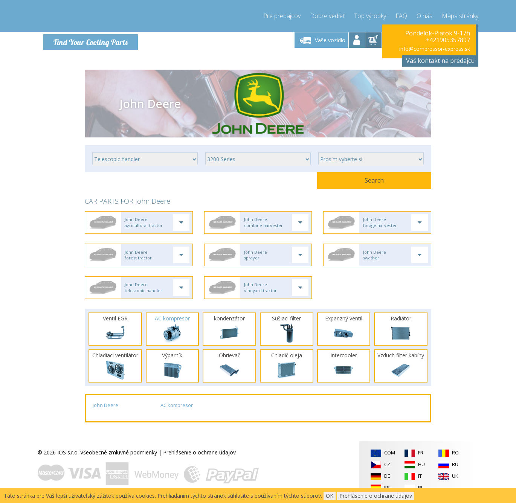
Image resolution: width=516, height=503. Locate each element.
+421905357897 (448, 40)
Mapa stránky (460, 15)
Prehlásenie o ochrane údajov (199, 456)
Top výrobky (370, 15)
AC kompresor (176, 409)
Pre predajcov (282, 15)
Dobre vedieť (327, 15)
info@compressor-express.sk (434, 48)
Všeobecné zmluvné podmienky (118, 456)
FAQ (401, 15)
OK (329, 495)
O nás (424, 15)
